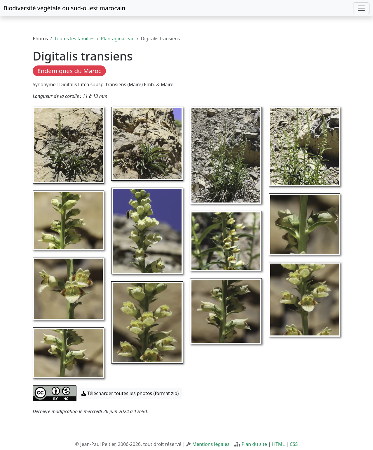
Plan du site (254, 444)
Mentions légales (211, 444)
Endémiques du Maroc (69, 71)
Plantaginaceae (118, 38)
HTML (278, 444)
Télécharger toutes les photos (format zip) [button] (130, 393)
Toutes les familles (74, 38)
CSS (294, 444)
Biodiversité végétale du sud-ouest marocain (64, 8)
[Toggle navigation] (361, 8)
